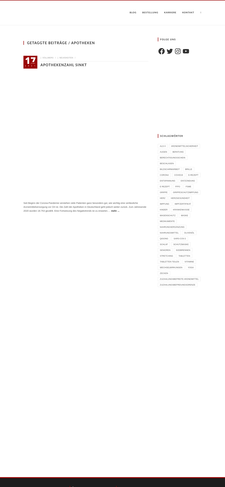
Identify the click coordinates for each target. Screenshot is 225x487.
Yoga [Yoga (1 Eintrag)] (191, 267)
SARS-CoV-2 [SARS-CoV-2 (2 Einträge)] (180, 238)
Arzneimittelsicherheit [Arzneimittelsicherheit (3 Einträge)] (184, 146)
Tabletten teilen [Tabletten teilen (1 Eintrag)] (169, 262)
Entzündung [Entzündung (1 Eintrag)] (188, 181)
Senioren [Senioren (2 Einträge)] (165, 250)
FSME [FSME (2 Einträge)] (188, 186)
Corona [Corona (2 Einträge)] (164, 175)
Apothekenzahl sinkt (63, 65)
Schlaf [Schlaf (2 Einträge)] (164, 244)
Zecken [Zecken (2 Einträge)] (164, 273)
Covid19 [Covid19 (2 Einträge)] (178, 175)
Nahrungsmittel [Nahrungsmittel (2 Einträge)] (169, 233)
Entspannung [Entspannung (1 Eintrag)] (167, 181)
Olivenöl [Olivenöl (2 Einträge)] (189, 233)
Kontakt (188, 12)
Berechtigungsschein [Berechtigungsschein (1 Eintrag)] (172, 158)
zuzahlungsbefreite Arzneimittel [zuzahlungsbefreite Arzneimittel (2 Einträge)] (179, 279)
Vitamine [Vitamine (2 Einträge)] (189, 262)
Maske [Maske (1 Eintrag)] (184, 215)
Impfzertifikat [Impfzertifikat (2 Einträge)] (183, 204)
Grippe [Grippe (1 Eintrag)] (164, 192)
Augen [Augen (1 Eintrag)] (163, 152)
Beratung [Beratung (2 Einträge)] (178, 152)
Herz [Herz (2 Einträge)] (162, 198)
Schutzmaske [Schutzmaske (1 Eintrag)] (181, 244)
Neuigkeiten (66, 58)
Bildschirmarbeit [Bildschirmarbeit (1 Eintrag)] (170, 169)
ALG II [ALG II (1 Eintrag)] (163, 146)
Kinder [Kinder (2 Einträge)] (164, 210)
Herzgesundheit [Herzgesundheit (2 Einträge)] (180, 198)
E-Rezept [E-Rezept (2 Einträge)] (193, 175)
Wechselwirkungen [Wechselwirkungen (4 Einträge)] (171, 267)
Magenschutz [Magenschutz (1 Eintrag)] (167, 215)
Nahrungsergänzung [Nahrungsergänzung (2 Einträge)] (172, 227)
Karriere (170, 12)
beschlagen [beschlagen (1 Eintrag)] (167, 163)
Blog (133, 12)
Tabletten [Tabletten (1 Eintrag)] (184, 256)
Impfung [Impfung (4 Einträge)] (164, 204)
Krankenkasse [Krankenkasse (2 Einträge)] (181, 210)
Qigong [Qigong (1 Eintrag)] (164, 238)
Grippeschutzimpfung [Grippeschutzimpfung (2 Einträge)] (185, 192)
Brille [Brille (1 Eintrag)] (188, 169)
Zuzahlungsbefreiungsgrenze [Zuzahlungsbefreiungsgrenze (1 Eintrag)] (177, 285)
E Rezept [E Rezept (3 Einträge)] (165, 186)
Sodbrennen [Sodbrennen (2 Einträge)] (183, 250)
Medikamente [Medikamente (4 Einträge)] (167, 221)
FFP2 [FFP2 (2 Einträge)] (177, 186)
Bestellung (150, 12)
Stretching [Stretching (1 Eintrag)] (166, 256)
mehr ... (115, 210)
